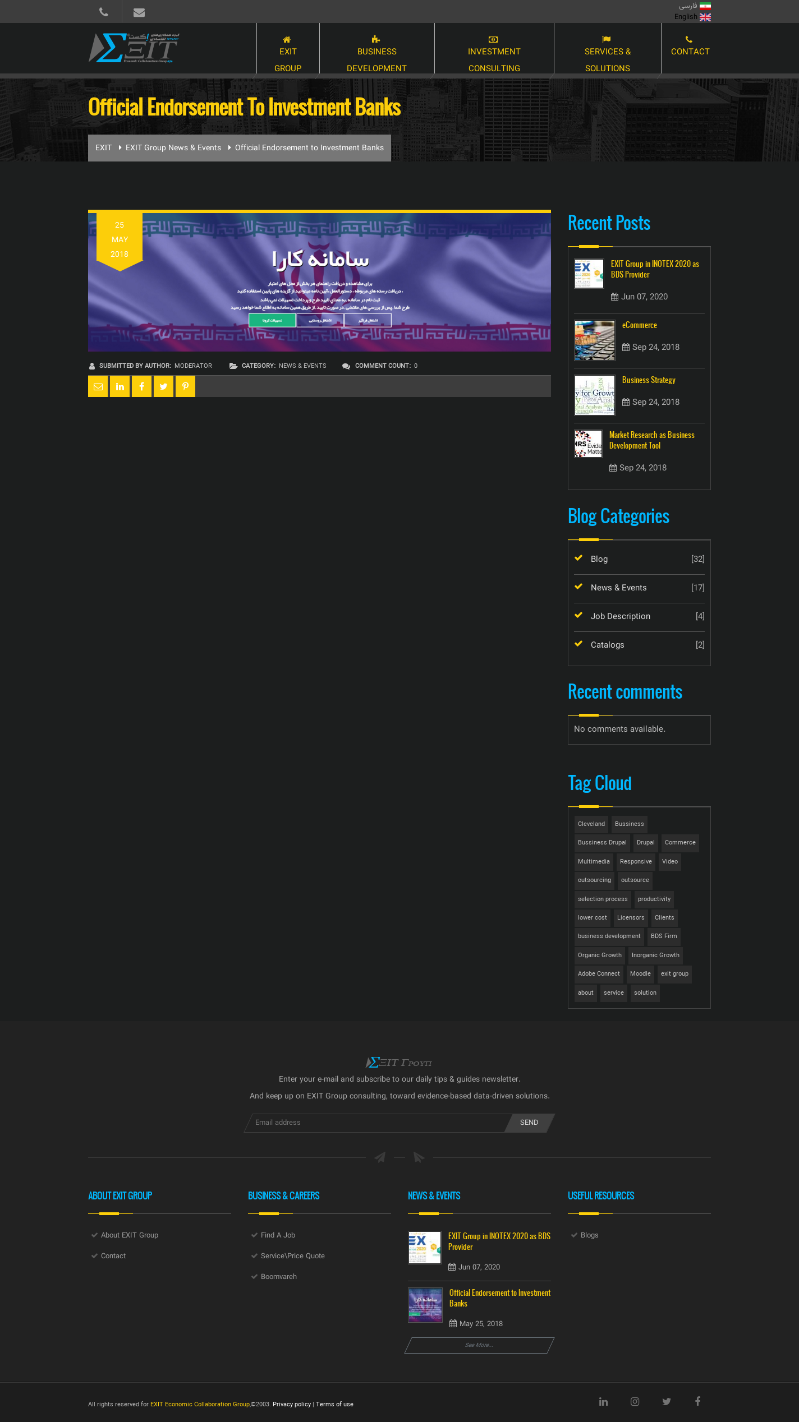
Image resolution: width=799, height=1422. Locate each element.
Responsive (636, 862)
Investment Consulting (485, 49)
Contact (690, 49)
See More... (479, 1345)
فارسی (695, 6)
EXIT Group (268, 49)
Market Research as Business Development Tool (652, 440)
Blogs (590, 1235)
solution (645, 993)
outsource (635, 880)
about (586, 993)
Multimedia (594, 862)
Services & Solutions (604, 49)
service (614, 993)
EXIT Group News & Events (173, 148)
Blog (599, 559)
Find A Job (278, 1235)
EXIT (103, 148)
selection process (603, 899)
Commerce (680, 843)
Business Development (361, 49)
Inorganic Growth (655, 956)
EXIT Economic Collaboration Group (200, 1405)
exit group (674, 974)
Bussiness (629, 824)
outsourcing (594, 880)
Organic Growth (600, 956)
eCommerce (639, 325)
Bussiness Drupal (602, 843)
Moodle (640, 974)
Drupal (646, 843)
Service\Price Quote (293, 1256)
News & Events (303, 366)
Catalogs (607, 645)
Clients (664, 918)
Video (670, 862)
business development (609, 936)
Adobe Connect (599, 974)
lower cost (592, 918)
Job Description (620, 617)
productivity (654, 899)
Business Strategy (649, 380)
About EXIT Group (129, 1235)
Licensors (631, 918)
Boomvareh (279, 1277)
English (692, 17)
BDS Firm (664, 936)
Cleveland (591, 824)
